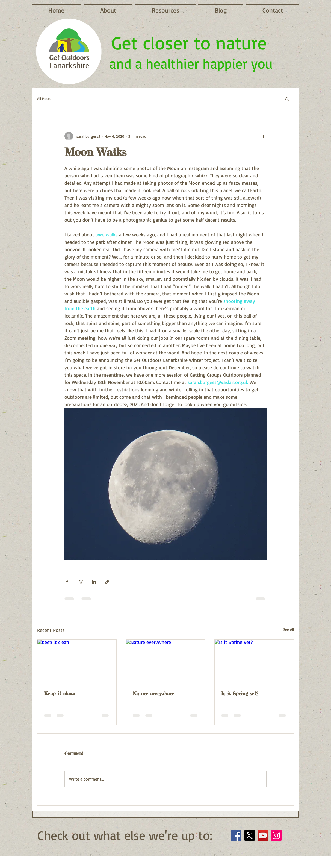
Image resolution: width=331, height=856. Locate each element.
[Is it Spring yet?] (254, 662)
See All (288, 629)
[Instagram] (276, 835)
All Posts (44, 98)
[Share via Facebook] (67, 581)
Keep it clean (59, 693)
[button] (286, 98)
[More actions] (263, 136)
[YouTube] (263, 835)
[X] (249, 835)
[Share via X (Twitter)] (80, 581)
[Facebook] (236, 835)
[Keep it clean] (76, 662)
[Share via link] (107, 581)
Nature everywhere (153, 693)
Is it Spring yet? (239, 693)
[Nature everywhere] (165, 662)
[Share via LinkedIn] (93, 581)
